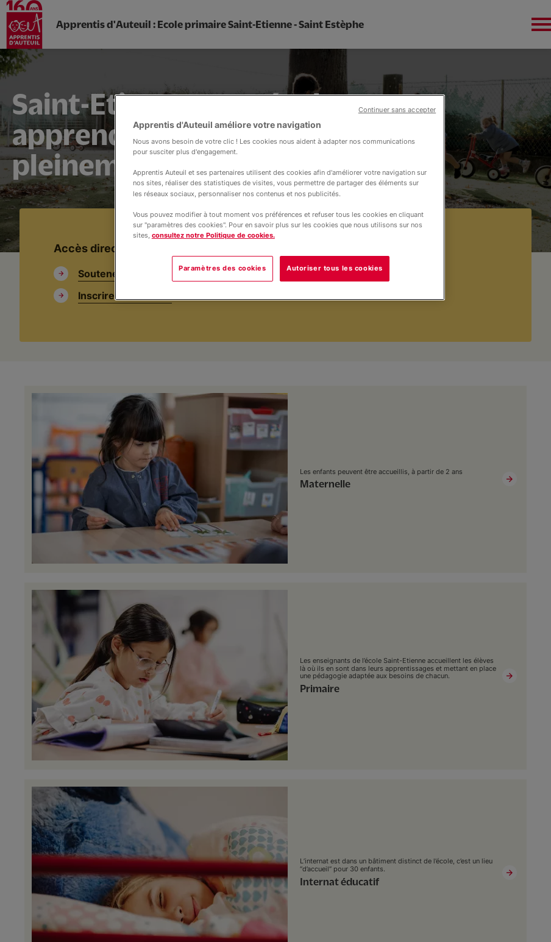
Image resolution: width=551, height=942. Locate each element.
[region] (280, 197)
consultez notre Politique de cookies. (213, 235)
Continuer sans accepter (397, 110)
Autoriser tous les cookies (334, 268)
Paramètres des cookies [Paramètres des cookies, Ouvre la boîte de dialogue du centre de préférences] (222, 268)
